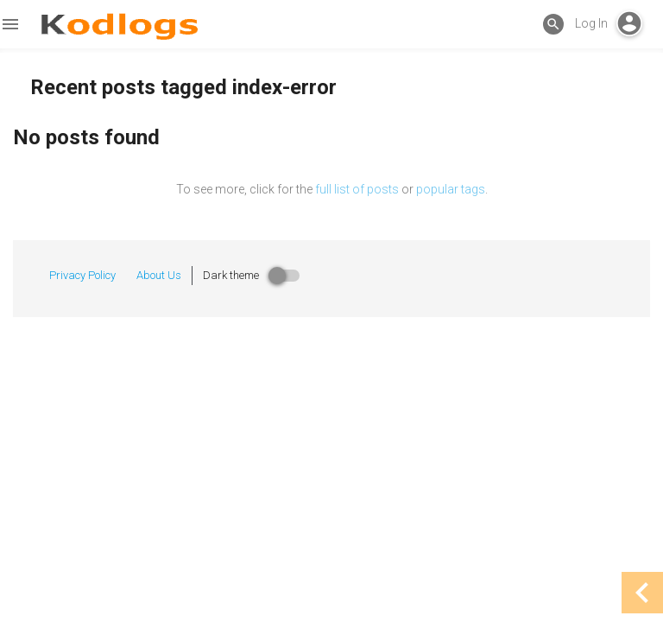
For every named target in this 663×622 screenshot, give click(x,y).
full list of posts (357, 189)
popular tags (450, 189)
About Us (158, 275)
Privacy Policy (82, 275)
